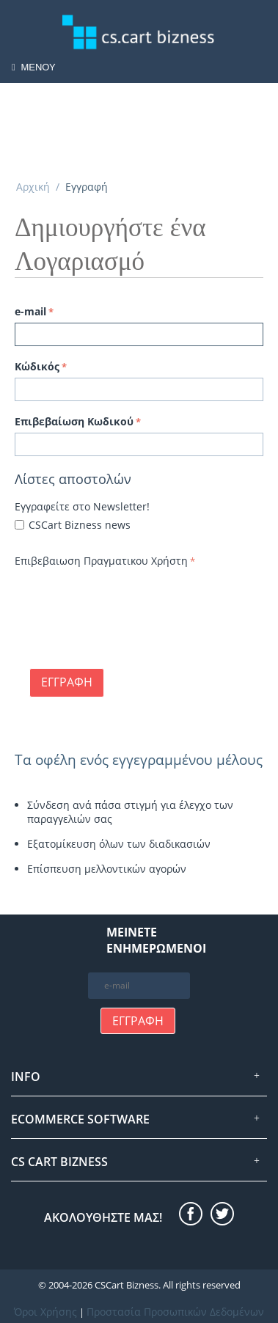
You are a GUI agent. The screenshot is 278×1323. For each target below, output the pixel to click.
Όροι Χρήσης (45, 1312)
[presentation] (126, 599)
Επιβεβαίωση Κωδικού (74, 421)
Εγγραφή (66, 682)
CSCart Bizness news (80, 525)
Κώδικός (37, 366)
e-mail (30, 311)
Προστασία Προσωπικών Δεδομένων (175, 1312)
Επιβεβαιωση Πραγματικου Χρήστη (101, 561)
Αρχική (33, 187)
